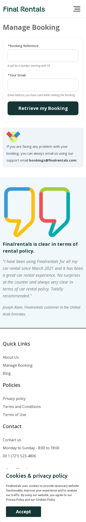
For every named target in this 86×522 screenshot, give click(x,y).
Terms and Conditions (22, 406)
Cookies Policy (45, 499)
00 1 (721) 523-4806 (19, 455)
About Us (11, 357)
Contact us (12, 439)
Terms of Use (14, 414)
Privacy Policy (15, 499)
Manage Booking (18, 365)
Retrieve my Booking (43, 108)
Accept (23, 511)
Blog (7, 373)
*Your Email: (17, 75)
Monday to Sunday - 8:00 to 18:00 (31, 447)
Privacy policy (14, 398)
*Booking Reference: (23, 46)
